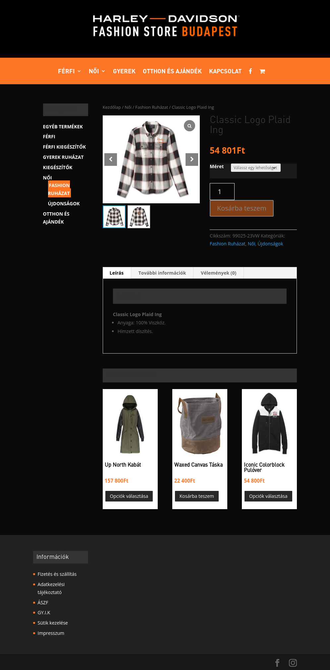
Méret (217, 166)
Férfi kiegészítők (64, 147)
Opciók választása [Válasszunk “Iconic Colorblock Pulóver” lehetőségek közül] (268, 496)
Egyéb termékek (63, 126)
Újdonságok (270, 243)
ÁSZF (43, 602)
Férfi (66, 72)
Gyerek (124, 72)
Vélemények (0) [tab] (218, 273)
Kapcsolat (225, 72)
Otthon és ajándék (172, 72)
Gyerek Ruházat (63, 157)
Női (94, 72)
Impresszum (51, 633)
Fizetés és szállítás (57, 574)
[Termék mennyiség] (222, 191)
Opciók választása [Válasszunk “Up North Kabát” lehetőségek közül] (129, 496)
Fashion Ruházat (151, 107)
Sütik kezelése (53, 623)
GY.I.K (44, 612)
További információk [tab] (162, 273)
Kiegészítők (58, 167)
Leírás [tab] (117, 273)
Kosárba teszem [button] (197, 496)
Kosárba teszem (241, 208)
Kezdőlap (112, 107)
